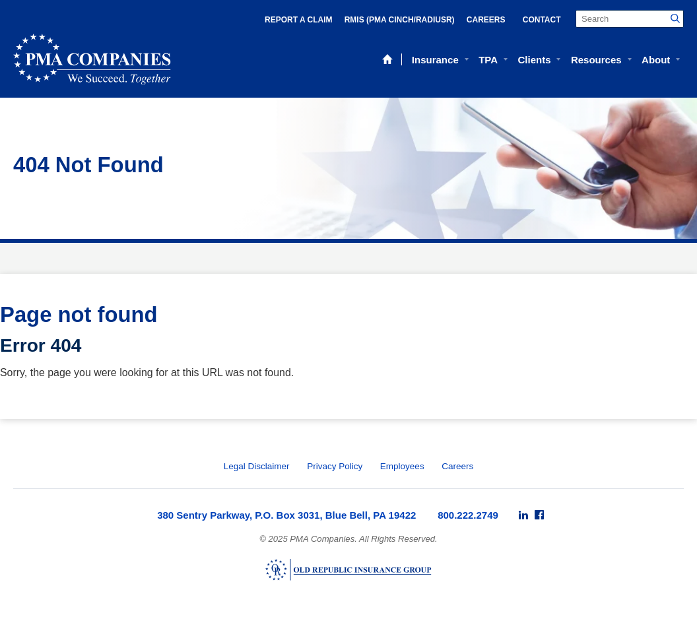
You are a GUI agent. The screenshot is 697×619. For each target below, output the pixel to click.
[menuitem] (523, 515)
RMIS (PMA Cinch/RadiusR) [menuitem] (400, 19)
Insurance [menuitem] (435, 59)
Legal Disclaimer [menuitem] (257, 466)
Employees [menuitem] (402, 466)
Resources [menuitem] (596, 59)
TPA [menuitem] (488, 59)
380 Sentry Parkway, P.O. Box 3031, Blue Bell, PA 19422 (286, 515)
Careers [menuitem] (486, 19)
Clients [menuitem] (533, 59)
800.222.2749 (468, 515)
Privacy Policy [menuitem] (334, 466)
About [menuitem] (656, 59)
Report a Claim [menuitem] (298, 19)
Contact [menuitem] (542, 19)
